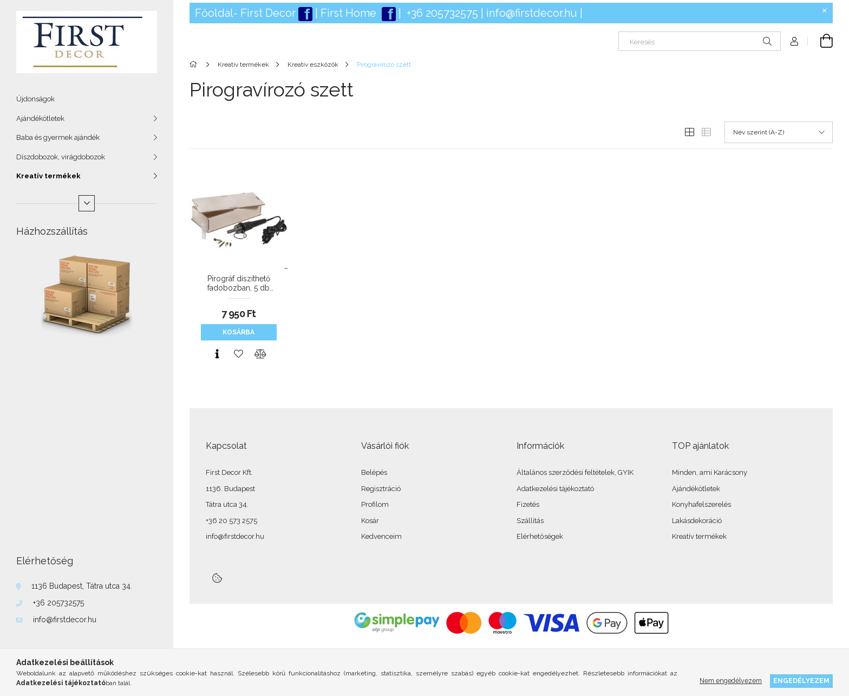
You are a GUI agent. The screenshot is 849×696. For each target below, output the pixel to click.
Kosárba (238, 332)
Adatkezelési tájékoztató (555, 489)
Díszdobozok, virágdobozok (60, 157)
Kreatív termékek (48, 176)
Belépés (374, 472)
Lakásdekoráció (697, 521)
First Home (350, 13)
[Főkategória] (195, 64)
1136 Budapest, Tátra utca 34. (81, 586)
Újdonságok (35, 99)
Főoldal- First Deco (243, 13)
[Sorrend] (778, 132)
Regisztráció (381, 489)
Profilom (375, 504)
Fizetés (528, 504)
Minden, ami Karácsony (709, 472)
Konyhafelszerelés (701, 504)
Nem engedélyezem (731, 680)
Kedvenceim (381, 536)
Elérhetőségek (540, 536)
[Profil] (794, 41)
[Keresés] (699, 41)
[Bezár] (825, 11)
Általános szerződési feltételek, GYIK (575, 472)
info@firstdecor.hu (64, 619)
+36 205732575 (58, 602)
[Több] (87, 203)
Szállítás (530, 521)
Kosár (370, 521)
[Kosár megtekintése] (820, 41)
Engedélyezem (801, 680)
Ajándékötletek (40, 118)
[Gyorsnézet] (217, 354)
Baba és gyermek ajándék (58, 137)
